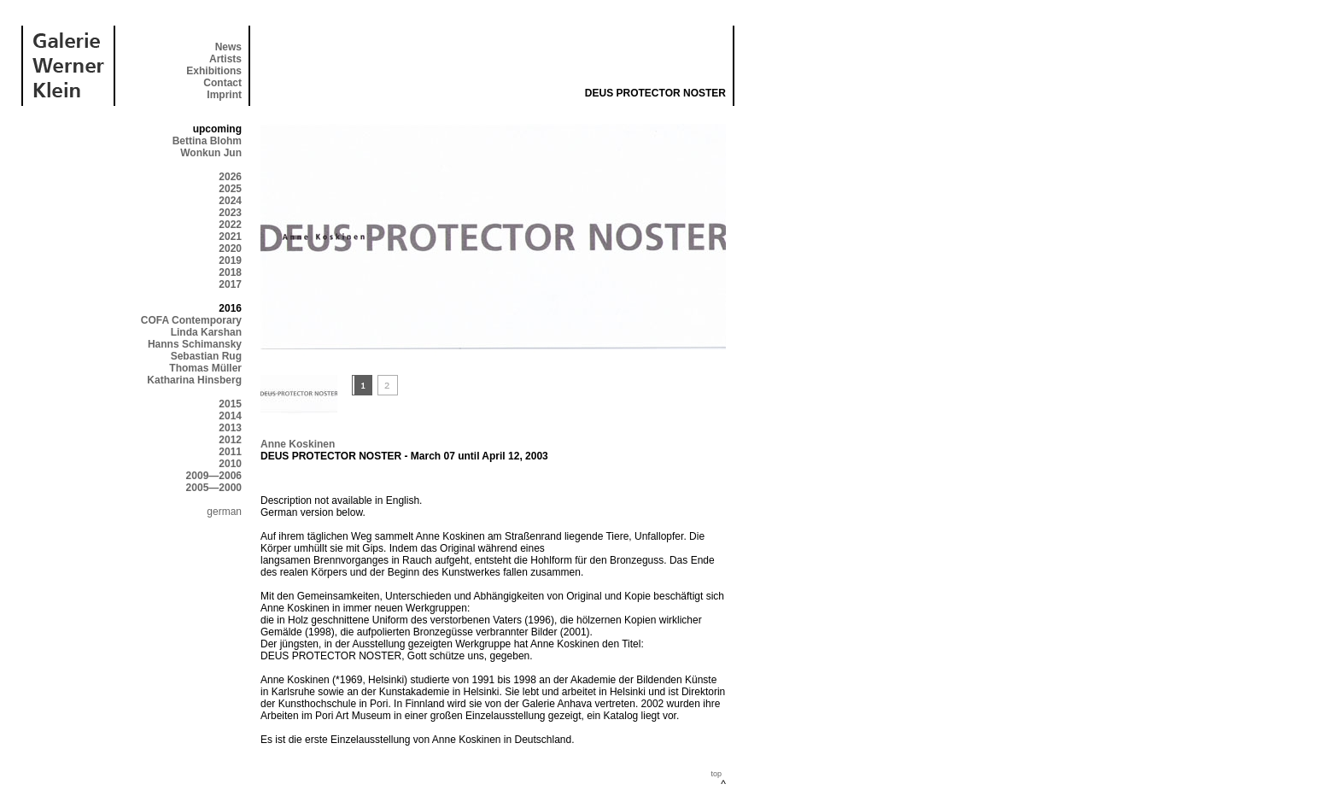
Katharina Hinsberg (194, 380)
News (228, 47)
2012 (230, 440)
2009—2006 (214, 476)
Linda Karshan (206, 332)
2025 (230, 189)
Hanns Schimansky (195, 344)
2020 (230, 249)
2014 (230, 416)
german (224, 512)
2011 (230, 452)
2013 (230, 428)
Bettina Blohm (207, 141)
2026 (230, 177)
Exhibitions (214, 71)
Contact (222, 83)
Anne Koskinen (297, 444)
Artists (225, 59)
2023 (230, 213)
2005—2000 (214, 488)
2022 (230, 225)
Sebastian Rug (206, 356)
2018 (230, 272)
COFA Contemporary (191, 320)
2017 (230, 284)
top (716, 774)
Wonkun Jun (211, 153)
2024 (230, 201)
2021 (230, 237)
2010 (230, 464)
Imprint (224, 95)
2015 (230, 404)
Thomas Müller (205, 368)
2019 (230, 260)
